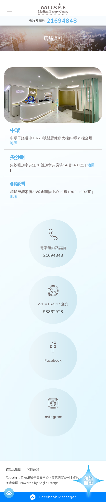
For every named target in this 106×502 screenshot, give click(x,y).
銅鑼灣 (17, 184)
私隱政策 (33, 469)
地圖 (13, 143)
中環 (15, 130)
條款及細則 (13, 469)
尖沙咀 (17, 157)
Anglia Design (48, 483)
